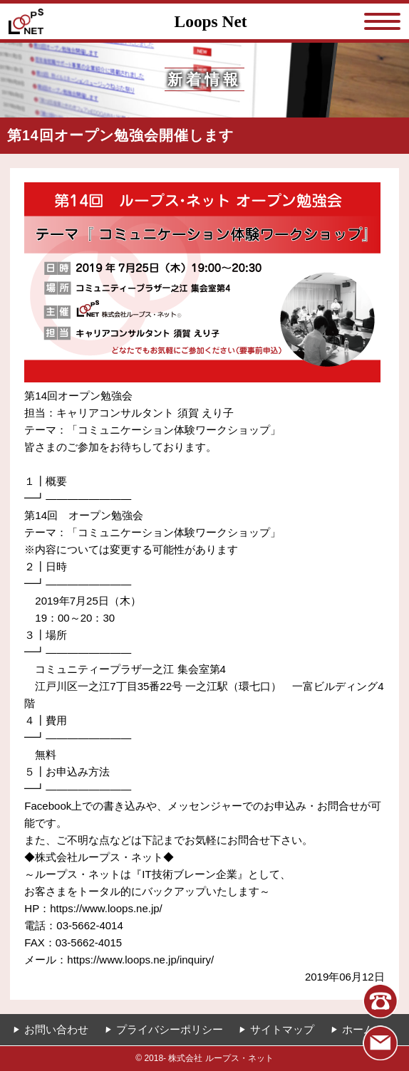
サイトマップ (282, 1029)
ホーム (358, 1029)
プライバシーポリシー (169, 1029)
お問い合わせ (56, 1029)
